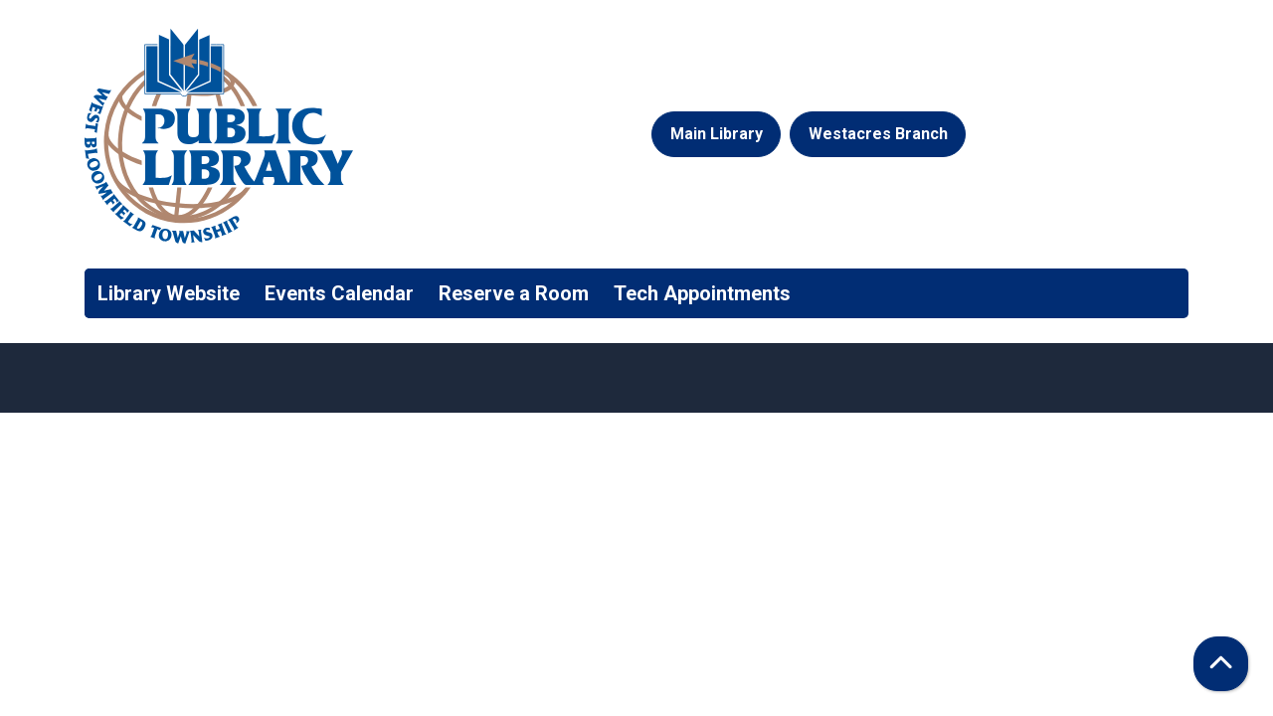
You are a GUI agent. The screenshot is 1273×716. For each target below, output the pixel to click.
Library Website (168, 293)
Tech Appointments (702, 293)
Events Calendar (339, 293)
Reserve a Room (514, 293)
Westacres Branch (878, 133)
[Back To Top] (1220, 663)
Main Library (716, 133)
